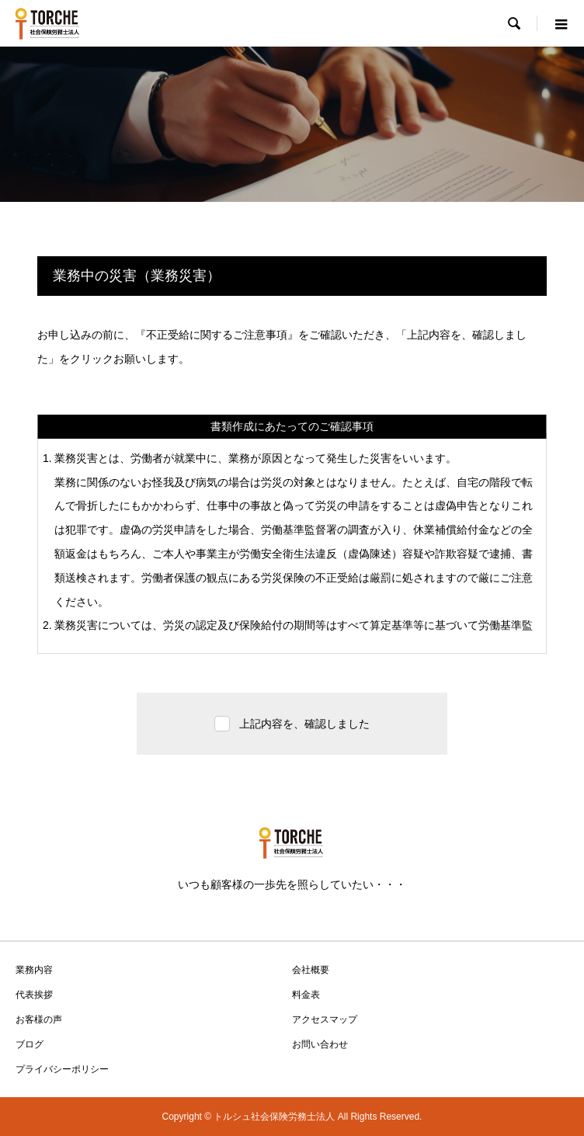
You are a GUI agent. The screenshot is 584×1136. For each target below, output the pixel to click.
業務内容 (34, 969)
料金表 (306, 994)
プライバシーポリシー (62, 1069)
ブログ (29, 1044)
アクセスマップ (324, 1019)
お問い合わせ (320, 1044)
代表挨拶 (34, 994)
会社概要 (310, 969)
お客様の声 (39, 1019)
